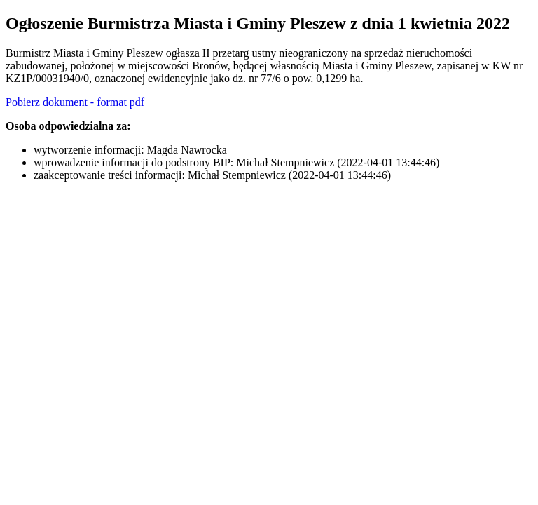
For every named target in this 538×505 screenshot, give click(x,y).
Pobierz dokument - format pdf (75, 102)
